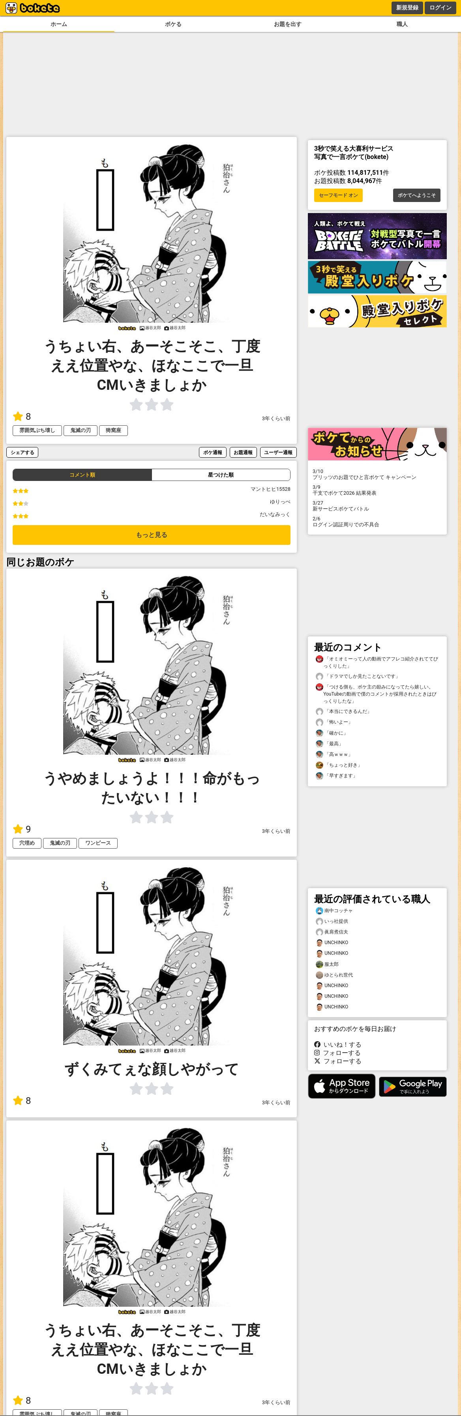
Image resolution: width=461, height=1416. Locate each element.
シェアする (22, 452)
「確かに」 (332, 733)
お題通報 (243, 452)
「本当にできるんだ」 (344, 711)
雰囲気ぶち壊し (37, 430)
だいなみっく (275, 514)
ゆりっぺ (280, 502)
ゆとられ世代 (334, 975)
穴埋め (27, 843)
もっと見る (151, 534)
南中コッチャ (334, 911)
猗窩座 (113, 430)
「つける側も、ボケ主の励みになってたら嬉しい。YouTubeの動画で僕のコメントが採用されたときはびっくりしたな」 (376, 693)
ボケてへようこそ (417, 195)
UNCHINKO (332, 942)
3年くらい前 (276, 418)
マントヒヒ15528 (270, 489)
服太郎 (327, 964)
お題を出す (288, 24)
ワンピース (98, 843)
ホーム (59, 24)
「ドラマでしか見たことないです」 (358, 676)
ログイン (440, 7)
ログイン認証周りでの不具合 (377, 521)
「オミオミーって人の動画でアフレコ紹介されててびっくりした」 (377, 662)
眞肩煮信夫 (332, 932)
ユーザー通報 (278, 452)
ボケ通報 (212, 452)
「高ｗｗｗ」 (334, 754)
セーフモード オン (338, 195)
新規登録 (407, 7)
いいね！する (338, 1044)
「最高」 (329, 744)
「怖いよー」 (334, 722)
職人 (402, 24)
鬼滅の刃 (80, 430)
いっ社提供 (332, 921)
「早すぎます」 (337, 776)
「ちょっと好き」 (339, 765)
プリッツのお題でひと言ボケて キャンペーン (377, 474)
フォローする (337, 1053)
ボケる (173, 24)
